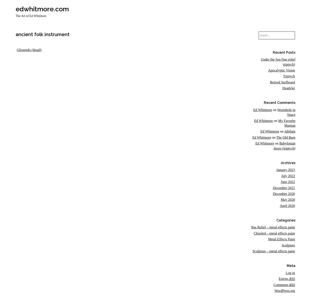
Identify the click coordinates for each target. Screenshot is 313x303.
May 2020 (288, 199)
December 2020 (284, 194)
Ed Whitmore (262, 110)
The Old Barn (285, 137)
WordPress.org (285, 291)
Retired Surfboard (282, 82)
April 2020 (287, 206)
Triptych (289, 76)
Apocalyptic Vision (281, 70)
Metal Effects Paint (281, 239)
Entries (287, 279)
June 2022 (288, 182)
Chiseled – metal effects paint (274, 233)
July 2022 (288, 176)
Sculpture (288, 245)
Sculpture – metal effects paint (274, 251)
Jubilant (289, 131)
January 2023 (285, 170)
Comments (284, 285)
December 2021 (284, 188)
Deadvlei (288, 88)
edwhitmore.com (42, 9)
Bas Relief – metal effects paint (273, 227)
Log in (290, 273)
